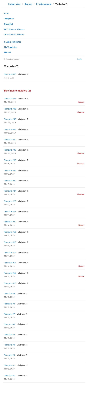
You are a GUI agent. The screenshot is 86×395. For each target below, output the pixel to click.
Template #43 (10, 109)
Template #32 (10, 160)
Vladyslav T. (23, 74)
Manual (7, 52)
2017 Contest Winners (14, 29)
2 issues (80, 163)
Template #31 (10, 170)
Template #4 (9, 345)
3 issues (80, 112)
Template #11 (10, 273)
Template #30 (10, 181)
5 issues (80, 153)
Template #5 (9, 334)
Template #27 (10, 191)
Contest (28, 4)
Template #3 (9, 355)
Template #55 (10, 74)
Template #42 (10, 119)
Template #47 (10, 98)
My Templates (10, 47)
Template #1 (9, 375)
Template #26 (10, 201)
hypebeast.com (43, 4)
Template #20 (10, 222)
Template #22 (10, 211)
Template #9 (9, 293)
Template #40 (10, 140)
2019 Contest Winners (14, 34)
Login (79, 59)
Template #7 (9, 314)
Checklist (8, 24)
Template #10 (10, 283)
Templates (9, 19)
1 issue (81, 102)
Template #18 (10, 232)
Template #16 (10, 252)
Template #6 (9, 324)
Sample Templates (12, 42)
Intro (6, 13)
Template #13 (10, 263)
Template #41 (10, 129)
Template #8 (9, 304)
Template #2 (9, 365)
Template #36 (10, 150)
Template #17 (10, 242)
